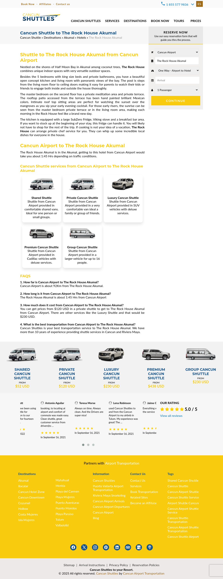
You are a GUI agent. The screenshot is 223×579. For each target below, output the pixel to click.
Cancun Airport (103, 512)
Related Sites (139, 497)
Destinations (52, 37)
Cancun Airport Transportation (143, 573)
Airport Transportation (122, 463)
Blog (96, 518)
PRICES (196, 21)
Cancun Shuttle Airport (183, 536)
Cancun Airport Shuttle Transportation (183, 529)
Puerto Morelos (66, 508)
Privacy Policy (118, 565)
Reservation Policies (145, 565)
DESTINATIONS (135, 21)
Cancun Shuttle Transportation (178, 519)
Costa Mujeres (28, 514)
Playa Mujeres (65, 497)
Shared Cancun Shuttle (183, 480)
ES (199, 4)
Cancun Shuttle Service (183, 497)
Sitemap (69, 565)
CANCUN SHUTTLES (85, 21)
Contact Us (137, 480)
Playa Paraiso (64, 514)
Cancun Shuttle (30, 37)
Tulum (60, 519)
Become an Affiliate (143, 503)
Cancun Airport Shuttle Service (183, 510)
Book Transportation (144, 491)
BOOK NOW (160, 21)
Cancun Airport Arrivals (109, 501)
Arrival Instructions (92, 565)
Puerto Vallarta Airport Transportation (108, 488)
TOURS (179, 21)
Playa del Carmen (67, 491)
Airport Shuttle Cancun (183, 503)
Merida (60, 485)
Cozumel (24, 503)
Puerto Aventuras (67, 502)
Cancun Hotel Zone (31, 491)
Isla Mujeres (26, 520)
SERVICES (112, 21)
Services (136, 486)
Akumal (69, 37)
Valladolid (62, 525)
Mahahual (62, 480)
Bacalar (23, 486)
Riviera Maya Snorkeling (109, 495)
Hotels (81, 37)
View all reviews (171, 415)
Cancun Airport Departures (111, 506)
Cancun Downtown (31, 497)
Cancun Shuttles (104, 480)
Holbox (23, 508)
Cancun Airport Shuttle (183, 491)
